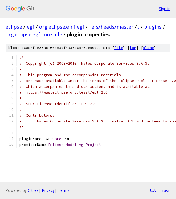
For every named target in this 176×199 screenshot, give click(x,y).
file (118, 47)
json (166, 190)
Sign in (164, 8)
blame (148, 47)
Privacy (48, 190)
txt (153, 190)
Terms (64, 190)
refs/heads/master (111, 26)
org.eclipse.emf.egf (61, 26)
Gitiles (33, 190)
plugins (153, 26)
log (133, 47)
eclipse (14, 26)
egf (30, 26)
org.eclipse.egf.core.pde (34, 34)
